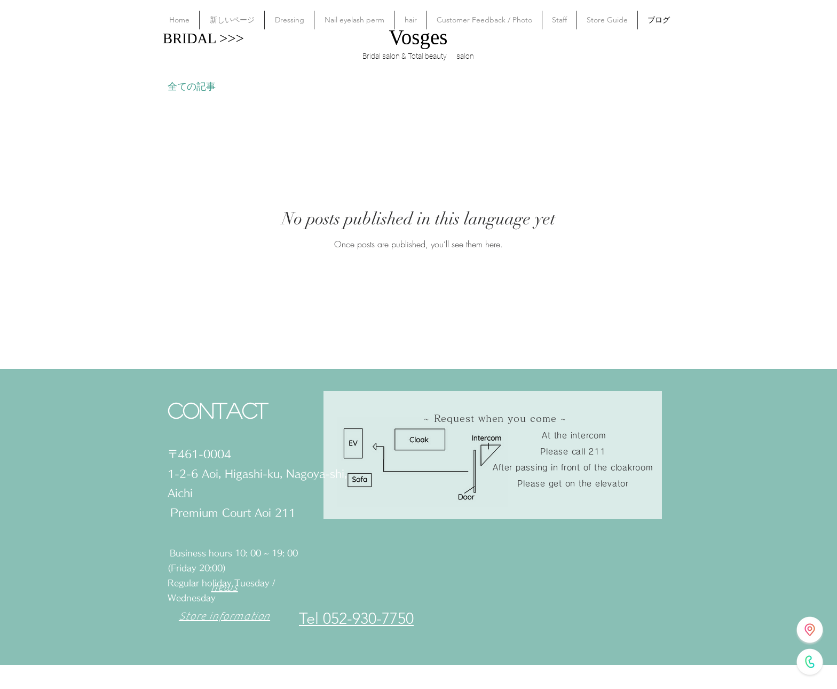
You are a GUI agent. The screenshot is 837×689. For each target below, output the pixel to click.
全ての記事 (192, 86)
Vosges (418, 37)
